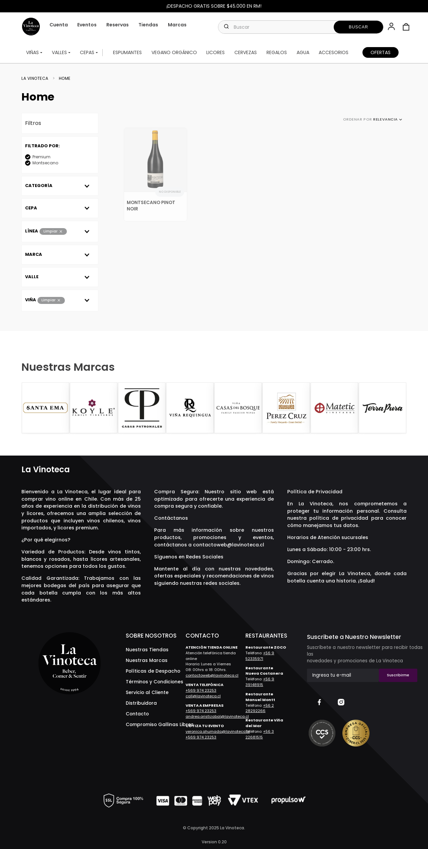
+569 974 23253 (201, 690)
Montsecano (45, 164)
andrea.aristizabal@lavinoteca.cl (217, 716)
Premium (41, 158)
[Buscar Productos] (358, 27)
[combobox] (301, 27)
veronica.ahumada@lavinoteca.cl (218, 731)
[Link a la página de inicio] (36, 79)
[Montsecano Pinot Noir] (155, 175)
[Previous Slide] (27, 408)
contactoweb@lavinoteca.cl (228, 544)
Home (65, 79)
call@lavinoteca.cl (203, 696)
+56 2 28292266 (259, 708)
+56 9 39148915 (259, 681)
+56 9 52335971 (259, 655)
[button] (392, 27)
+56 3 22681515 (259, 734)
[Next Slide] (400, 408)
